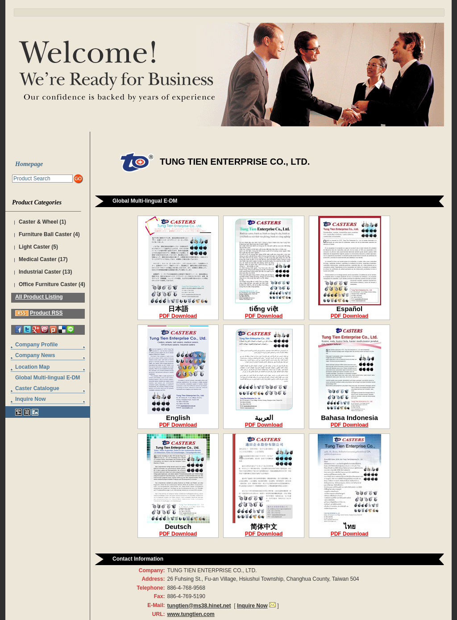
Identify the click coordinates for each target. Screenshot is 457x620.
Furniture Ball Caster (45, 234)
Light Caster (34, 247)
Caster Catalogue (37, 388)
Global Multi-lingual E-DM (47, 377)
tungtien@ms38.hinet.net (199, 606)
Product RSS (46, 313)
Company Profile (36, 344)
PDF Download (178, 316)
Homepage (29, 164)
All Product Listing (39, 297)
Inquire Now (30, 399)
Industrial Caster (40, 272)
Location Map (32, 367)
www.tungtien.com (190, 614)
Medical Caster (38, 259)
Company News (35, 355)
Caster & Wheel (38, 222)
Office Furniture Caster (48, 284)
